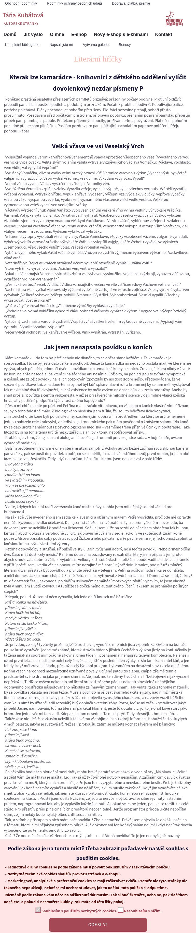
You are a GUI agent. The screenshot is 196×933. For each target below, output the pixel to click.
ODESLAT (98, 925)
